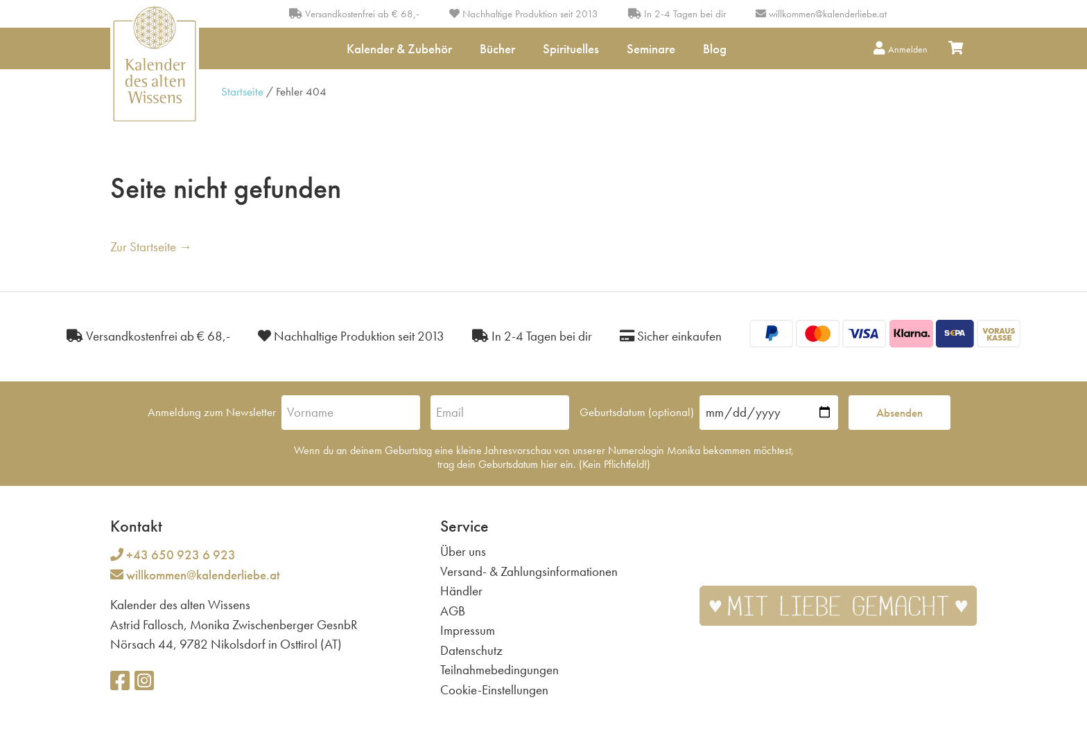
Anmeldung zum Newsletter (212, 411)
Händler (461, 590)
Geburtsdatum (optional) (637, 411)
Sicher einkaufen (671, 336)
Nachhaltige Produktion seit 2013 (523, 14)
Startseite (242, 91)
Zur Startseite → (151, 246)
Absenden (899, 412)
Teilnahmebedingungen (499, 669)
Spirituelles (571, 48)
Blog (715, 48)
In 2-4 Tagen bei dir (677, 14)
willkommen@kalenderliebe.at (828, 14)
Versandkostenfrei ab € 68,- (354, 14)
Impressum (467, 630)
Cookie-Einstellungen (494, 689)
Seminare (651, 48)
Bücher (497, 48)
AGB (452, 611)
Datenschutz (471, 650)
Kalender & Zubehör (399, 48)
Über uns (463, 551)
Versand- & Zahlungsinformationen (529, 571)
